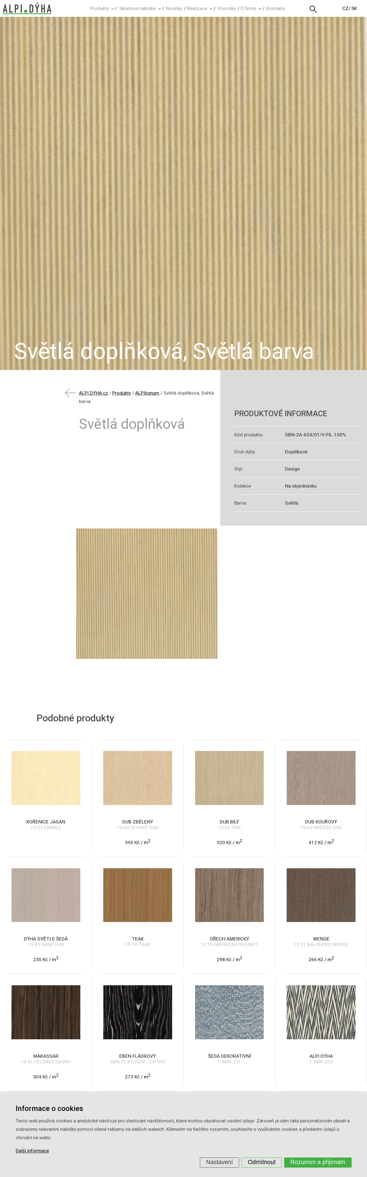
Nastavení (219, 1162)
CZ (345, 8)
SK (354, 8)
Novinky (174, 8)
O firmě (248, 8)
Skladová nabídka (137, 8)
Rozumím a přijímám (317, 1162)
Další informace (32, 1151)
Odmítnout (261, 1162)
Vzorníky (227, 8)
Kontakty (276, 8)
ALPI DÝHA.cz (93, 393)
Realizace (197, 8)
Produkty (99, 8)
